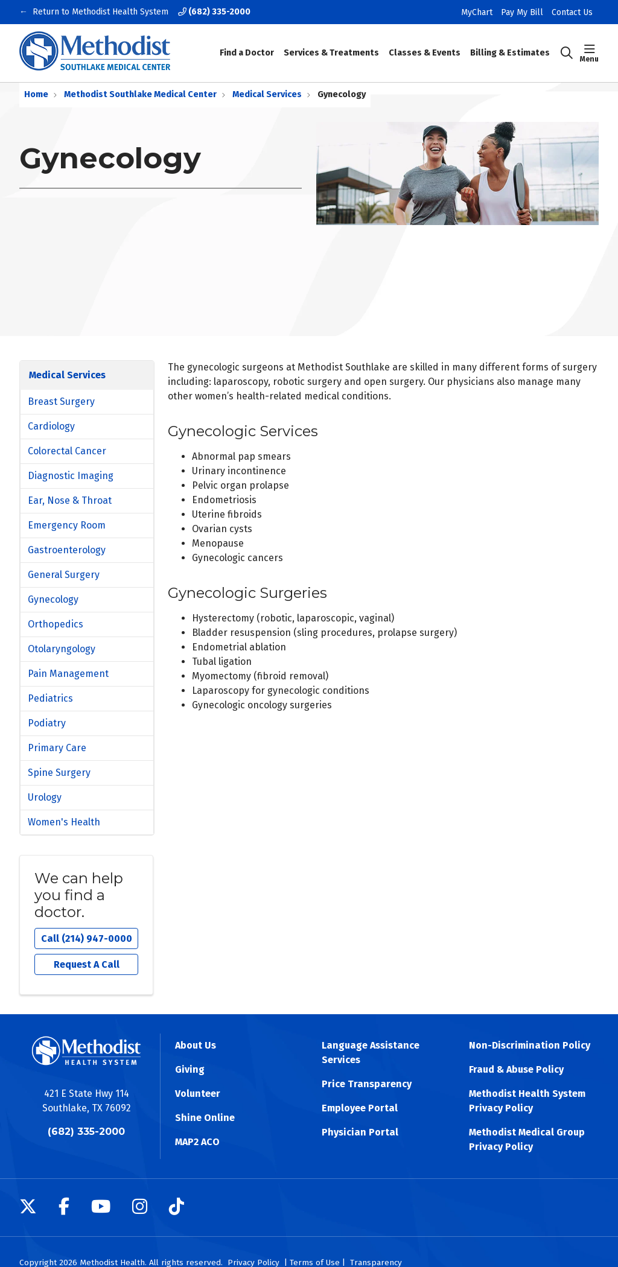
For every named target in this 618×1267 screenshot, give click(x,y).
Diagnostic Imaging (70, 475)
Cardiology (51, 426)
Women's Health (64, 822)
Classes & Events (424, 44)
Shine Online (205, 1117)
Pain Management (68, 673)
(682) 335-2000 (214, 12)
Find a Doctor (247, 44)
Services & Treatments (331, 44)
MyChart (476, 12)
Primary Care (57, 748)
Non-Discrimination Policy (529, 1045)
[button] (589, 53)
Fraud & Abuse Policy (516, 1069)
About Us (195, 1045)
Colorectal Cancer (67, 451)
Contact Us (572, 12)
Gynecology (53, 599)
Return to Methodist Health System (100, 12)
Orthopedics (55, 624)
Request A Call (86, 964)
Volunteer (197, 1093)
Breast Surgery (61, 401)
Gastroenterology (67, 550)
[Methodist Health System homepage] (94, 53)
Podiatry (47, 723)
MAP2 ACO (197, 1142)
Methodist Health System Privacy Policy (527, 1101)
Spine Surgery (59, 772)
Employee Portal (360, 1108)
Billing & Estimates (510, 44)
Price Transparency (367, 1084)
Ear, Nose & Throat (70, 500)
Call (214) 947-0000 (86, 938)
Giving (190, 1069)
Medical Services (67, 375)
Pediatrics (50, 698)
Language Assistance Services (370, 1052)
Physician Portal (360, 1132)
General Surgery (64, 574)
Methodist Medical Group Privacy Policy (527, 1139)
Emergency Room (67, 525)
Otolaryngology (61, 649)
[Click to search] (566, 53)
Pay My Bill (522, 12)
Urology (45, 797)
